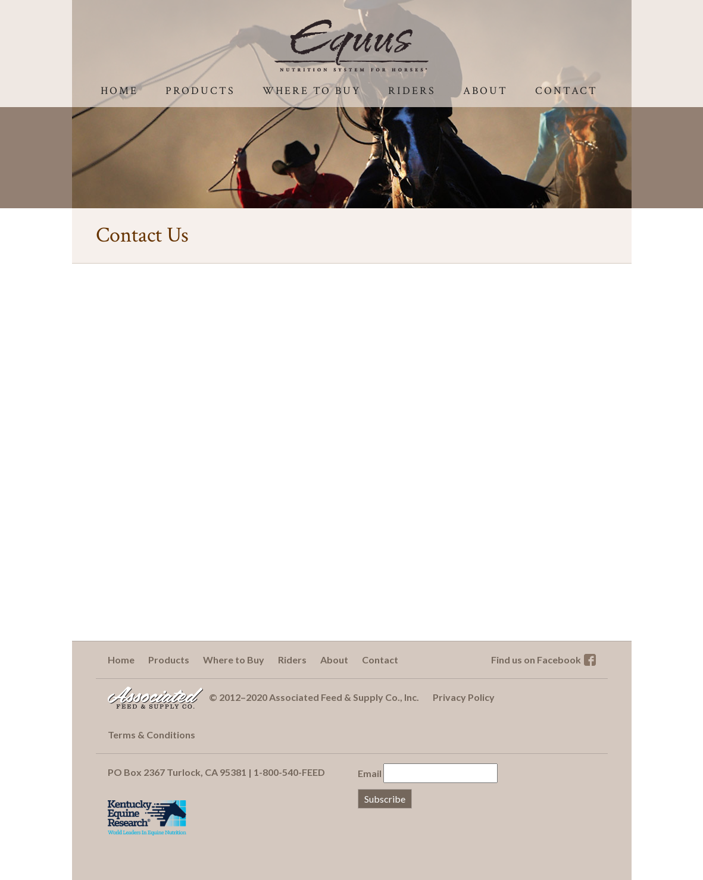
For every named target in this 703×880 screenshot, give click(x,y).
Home (119, 91)
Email (370, 773)
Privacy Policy (464, 697)
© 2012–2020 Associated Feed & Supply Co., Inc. (314, 697)
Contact (566, 91)
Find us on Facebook (536, 659)
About (485, 91)
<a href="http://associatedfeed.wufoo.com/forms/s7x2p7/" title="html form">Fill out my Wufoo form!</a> (352, 459)
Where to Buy (312, 91)
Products (200, 91)
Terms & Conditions (151, 734)
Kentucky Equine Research (147, 817)
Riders (412, 91)
